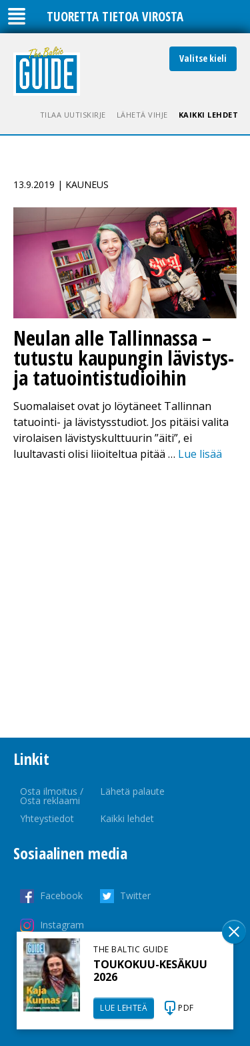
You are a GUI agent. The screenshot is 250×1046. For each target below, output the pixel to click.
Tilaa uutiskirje (73, 115)
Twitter (135, 895)
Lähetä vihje (142, 115)
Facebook (61, 895)
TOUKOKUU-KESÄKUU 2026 (150, 970)
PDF (186, 1007)
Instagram (62, 924)
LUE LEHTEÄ (123, 1007)
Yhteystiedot (47, 818)
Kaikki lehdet (209, 115)
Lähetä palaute (132, 791)
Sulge (234, 932)
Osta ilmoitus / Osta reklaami (51, 796)
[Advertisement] (125, 599)
